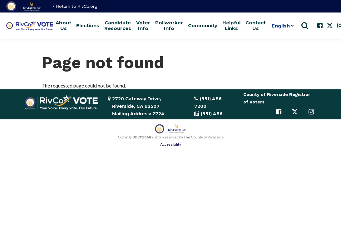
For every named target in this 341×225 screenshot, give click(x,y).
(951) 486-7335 (209, 117)
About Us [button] (63, 25)
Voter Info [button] (143, 25)
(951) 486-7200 (209, 102)
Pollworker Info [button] (169, 25)
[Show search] (304, 25)
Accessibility (170, 144)
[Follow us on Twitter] (330, 25)
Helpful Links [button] (231, 25)
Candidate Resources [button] (117, 25)
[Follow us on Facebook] (320, 25)
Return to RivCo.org (76, 6)
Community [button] (202, 25)
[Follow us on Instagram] (311, 112)
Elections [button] (87, 25)
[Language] (281, 26)
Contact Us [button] (255, 25)
